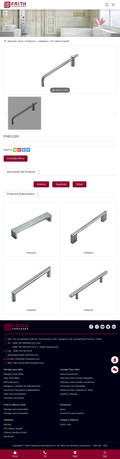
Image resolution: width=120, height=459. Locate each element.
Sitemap (97, 445)
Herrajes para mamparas (16, 413)
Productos (31, 41)
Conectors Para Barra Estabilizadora (22, 390)
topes (62, 409)
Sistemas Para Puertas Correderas (77, 382)
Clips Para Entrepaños (15, 394)
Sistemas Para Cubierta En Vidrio (76, 390)
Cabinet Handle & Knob (15, 432)
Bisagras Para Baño (13, 374)
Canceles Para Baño (14, 398)
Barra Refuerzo (11, 382)
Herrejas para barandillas (16, 409)
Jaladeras (43, 41)
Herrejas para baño (13, 369)
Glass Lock (65, 424)
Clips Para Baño (12, 378)
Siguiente (61, 184)
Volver (79, 184)
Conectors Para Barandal (72, 386)
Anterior (41, 184)
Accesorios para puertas (72, 413)
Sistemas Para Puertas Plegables (76, 378)
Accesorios (65, 404)
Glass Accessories (69, 374)
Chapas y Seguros (69, 420)
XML (105, 445)
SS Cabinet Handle (59, 41)
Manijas (7, 424)
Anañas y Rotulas (68, 394)
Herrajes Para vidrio (70, 369)
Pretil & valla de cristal (14, 404)
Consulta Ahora (15, 158)
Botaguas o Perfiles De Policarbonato (22, 386)
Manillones (9, 436)
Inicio (20, 41)
